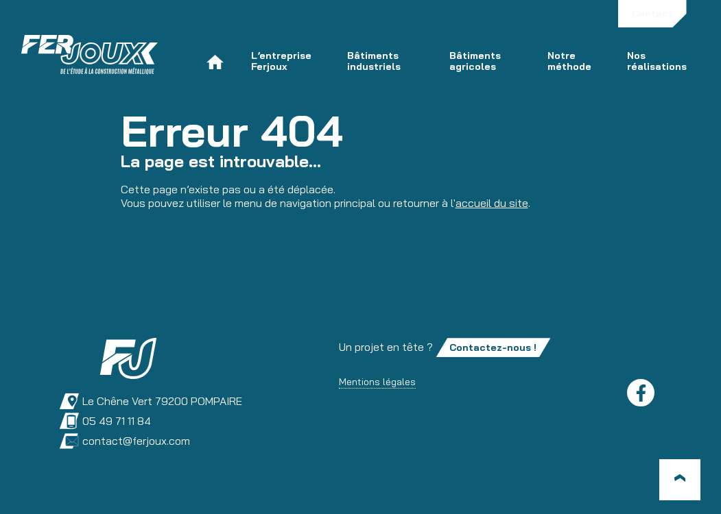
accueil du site (492, 203)
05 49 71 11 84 (105, 421)
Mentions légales (377, 382)
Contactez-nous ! (492, 347)
